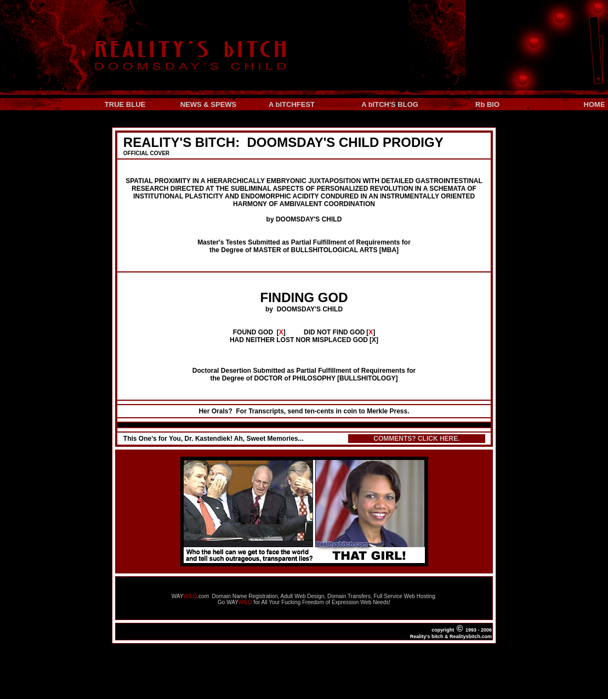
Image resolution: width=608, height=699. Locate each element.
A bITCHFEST (292, 104)
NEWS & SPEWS (208, 104)
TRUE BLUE (125, 104)
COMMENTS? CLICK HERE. (416, 438)
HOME (595, 104)
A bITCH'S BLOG (389, 104)
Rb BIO (487, 104)
